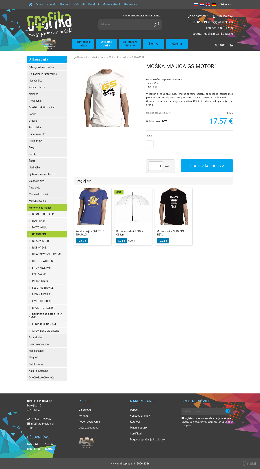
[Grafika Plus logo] (49, 24)
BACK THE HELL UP (43, 307)
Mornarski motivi (38, 194)
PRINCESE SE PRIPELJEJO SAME (45, 316)
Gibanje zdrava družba (41, 67)
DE (214, 4)
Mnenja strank (111, 4)
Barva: (149, 135)
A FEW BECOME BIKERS (45, 330)
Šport (32, 160)
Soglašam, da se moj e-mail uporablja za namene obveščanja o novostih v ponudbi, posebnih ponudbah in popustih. (207, 422)
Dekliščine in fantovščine (43, 73)
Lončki (32, 114)
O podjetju (85, 409)
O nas (39, 4)
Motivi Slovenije (37, 201)
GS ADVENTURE (41, 240)
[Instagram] (194, 22)
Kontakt (52, 4)
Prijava (225, 4)
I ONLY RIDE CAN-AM (44, 324)
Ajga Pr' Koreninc (38, 370)
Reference (130, 4)
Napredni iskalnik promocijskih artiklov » (142, 15)
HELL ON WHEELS (42, 261)
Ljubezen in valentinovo (42, 174)
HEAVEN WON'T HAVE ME (46, 254)
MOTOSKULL (39, 227)
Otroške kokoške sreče (41, 377)
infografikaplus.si (220, 22)
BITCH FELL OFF (41, 267)
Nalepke (33, 94)
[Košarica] (224, 46)
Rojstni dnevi (36, 127)
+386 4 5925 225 (41, 419)
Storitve (153, 43)
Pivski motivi (36, 140)
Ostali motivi (36, 364)
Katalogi (93, 4)
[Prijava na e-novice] (227, 411)
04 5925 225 (200, 16)
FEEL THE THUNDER (43, 287)
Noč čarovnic (36, 350)
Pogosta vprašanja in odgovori (148, 439)
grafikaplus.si (80, 57)
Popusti (65, 4)
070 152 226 (225, 16)
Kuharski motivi (37, 134)
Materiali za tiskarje (130, 43)
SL (196, 4)
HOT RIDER (38, 220)
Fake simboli (36, 337)
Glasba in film (36, 180)
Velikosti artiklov (140, 415)
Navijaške (34, 167)
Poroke (33, 154)
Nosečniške (35, 80)
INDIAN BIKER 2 (41, 294)
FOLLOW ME (39, 274)
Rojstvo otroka (37, 87)
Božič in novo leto (39, 344)
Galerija (177, 43)
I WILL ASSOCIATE (42, 301)
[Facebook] (190, 22)
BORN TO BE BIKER (43, 214)
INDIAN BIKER (40, 281)
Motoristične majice (40, 207)
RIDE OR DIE (39, 247)
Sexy (31, 147)
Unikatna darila (106, 43)
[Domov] (30, 4)
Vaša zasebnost (88, 427)
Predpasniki (35, 100)
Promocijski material (83, 43)
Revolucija (34, 187)
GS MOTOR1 (39, 234)
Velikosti (79, 4)
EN (208, 4)
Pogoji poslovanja (89, 421)
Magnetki (34, 357)
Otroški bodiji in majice (41, 107)
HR (202, 4)
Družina (33, 120)
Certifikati (136, 433)
